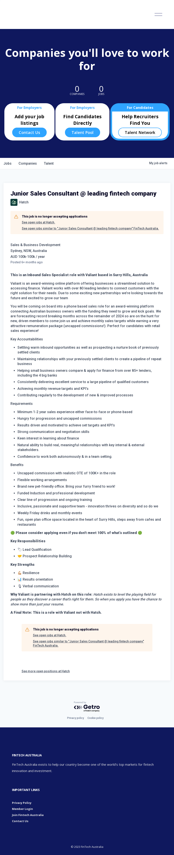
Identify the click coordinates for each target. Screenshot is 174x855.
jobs (7, 163)
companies (28, 163)
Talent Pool (83, 132)
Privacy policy (75, 718)
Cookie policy (95, 718)
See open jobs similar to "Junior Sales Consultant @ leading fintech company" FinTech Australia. (90, 228)
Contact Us (29, 132)
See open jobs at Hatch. (38, 222)
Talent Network (140, 132)
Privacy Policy (21, 803)
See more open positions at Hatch (46, 671)
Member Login (22, 809)
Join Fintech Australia (28, 815)
